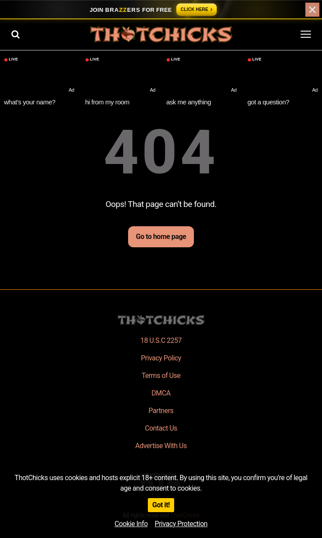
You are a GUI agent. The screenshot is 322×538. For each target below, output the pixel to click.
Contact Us (161, 428)
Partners (161, 410)
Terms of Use (161, 375)
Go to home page (161, 236)
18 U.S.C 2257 (161, 340)
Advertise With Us (160, 446)
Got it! (161, 505)
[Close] (312, 10)
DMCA (160, 393)
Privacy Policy (161, 358)
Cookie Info (131, 524)
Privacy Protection (181, 524)
